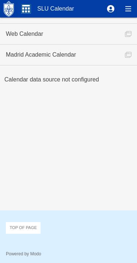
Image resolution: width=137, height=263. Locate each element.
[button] (110, 9)
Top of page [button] (23, 227)
